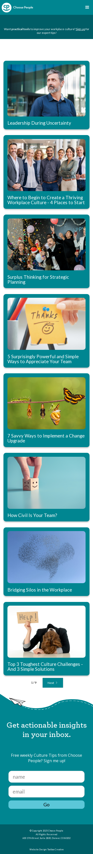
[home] (17, 7)
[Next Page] (52, 683)
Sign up (80, 29)
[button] (87, 7)
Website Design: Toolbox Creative (47, 849)
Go (46, 804)
